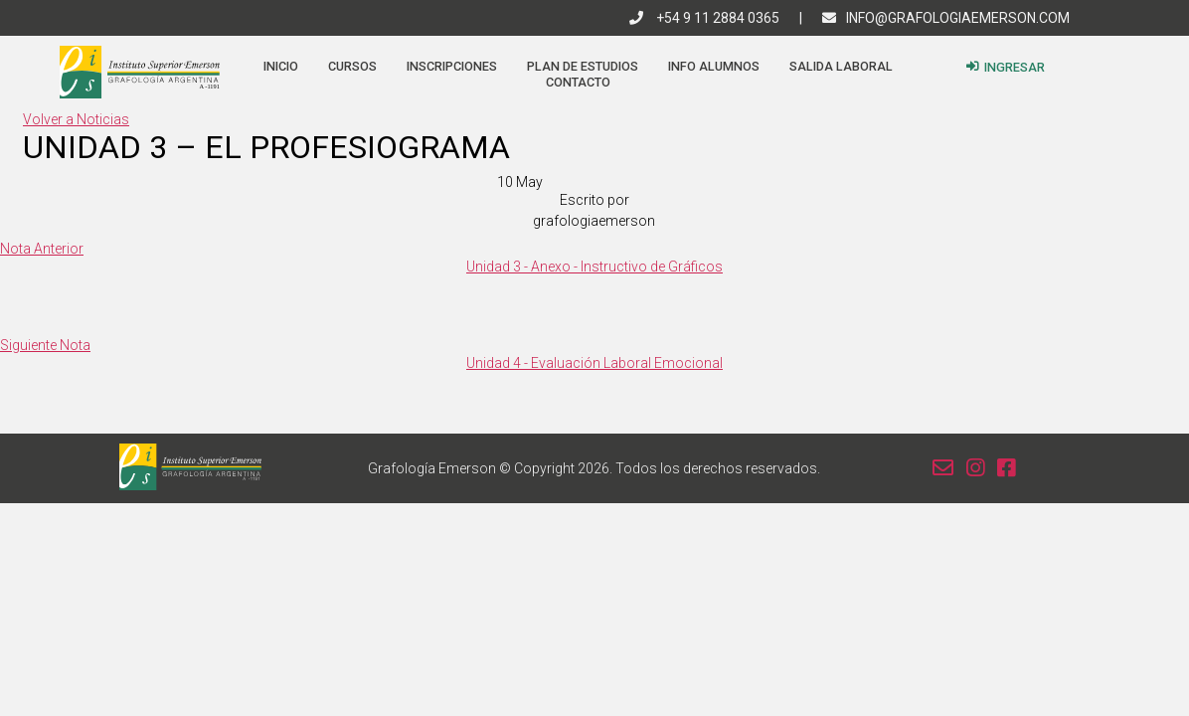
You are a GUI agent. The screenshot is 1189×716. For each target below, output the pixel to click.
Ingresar (1005, 67)
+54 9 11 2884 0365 (704, 18)
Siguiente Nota (45, 345)
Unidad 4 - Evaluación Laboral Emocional (594, 363)
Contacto (578, 82)
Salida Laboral (841, 66)
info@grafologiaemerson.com (946, 18)
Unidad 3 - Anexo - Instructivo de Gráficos (594, 266)
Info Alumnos (714, 66)
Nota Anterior (42, 249)
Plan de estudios (582, 66)
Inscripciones (452, 66)
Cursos (352, 66)
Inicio (280, 66)
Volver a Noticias (76, 119)
